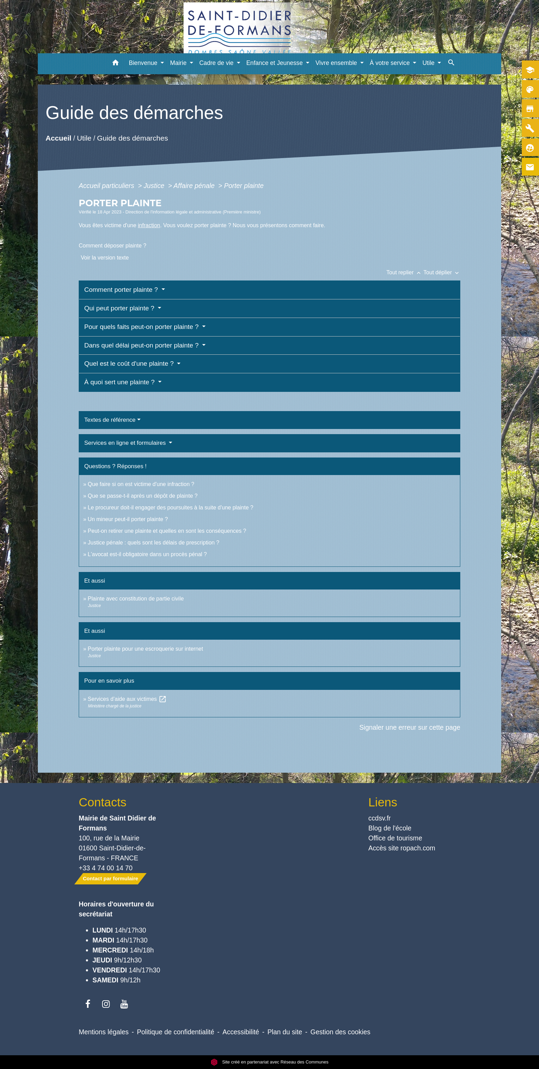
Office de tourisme (395, 838)
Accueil (58, 138)
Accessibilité (240, 1032)
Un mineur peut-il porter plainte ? (128, 519)
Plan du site (284, 1032)
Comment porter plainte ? (122, 289)
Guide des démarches (132, 138)
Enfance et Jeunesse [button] (275, 62)
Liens (382, 802)
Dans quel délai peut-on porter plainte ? (142, 345)
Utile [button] (429, 62)
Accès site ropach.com (402, 848)
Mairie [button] (179, 62)
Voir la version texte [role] (105, 258)
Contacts (102, 802)
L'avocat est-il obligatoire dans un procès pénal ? (147, 554)
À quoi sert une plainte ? (120, 382)
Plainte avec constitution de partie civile (136, 599)
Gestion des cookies (340, 1032)
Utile (84, 138)
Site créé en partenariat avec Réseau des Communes (270, 1062)
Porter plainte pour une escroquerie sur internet (145, 649)
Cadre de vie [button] (217, 62)
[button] (116, 63)
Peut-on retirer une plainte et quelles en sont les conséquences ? (167, 531)
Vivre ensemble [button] (337, 62)
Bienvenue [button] (144, 62)
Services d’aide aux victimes (127, 699)
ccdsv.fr (379, 818)
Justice (155, 185)
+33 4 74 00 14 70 (106, 868)
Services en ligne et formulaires (125, 443)
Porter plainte (244, 185)
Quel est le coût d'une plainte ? (130, 363)
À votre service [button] (390, 62)
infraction (149, 225)
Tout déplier (442, 272)
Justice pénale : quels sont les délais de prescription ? (153, 542)
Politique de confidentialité (175, 1032)
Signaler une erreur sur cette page (409, 727)
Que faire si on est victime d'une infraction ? (141, 484)
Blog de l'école (389, 828)
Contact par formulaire (110, 878)
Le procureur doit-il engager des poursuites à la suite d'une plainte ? (170, 507)
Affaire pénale (195, 185)
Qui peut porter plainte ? (120, 308)
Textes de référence (109, 420)
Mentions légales (104, 1032)
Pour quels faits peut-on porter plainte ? (142, 326)
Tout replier (405, 272)
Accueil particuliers (107, 185)
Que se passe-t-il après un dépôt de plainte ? (142, 496)
